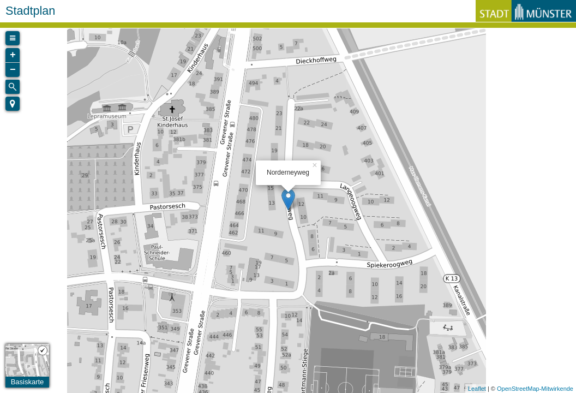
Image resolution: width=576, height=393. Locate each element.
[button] (12, 104)
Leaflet (477, 388)
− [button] (13, 69)
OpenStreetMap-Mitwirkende (535, 388)
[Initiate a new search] (12, 87)
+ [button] (13, 55)
